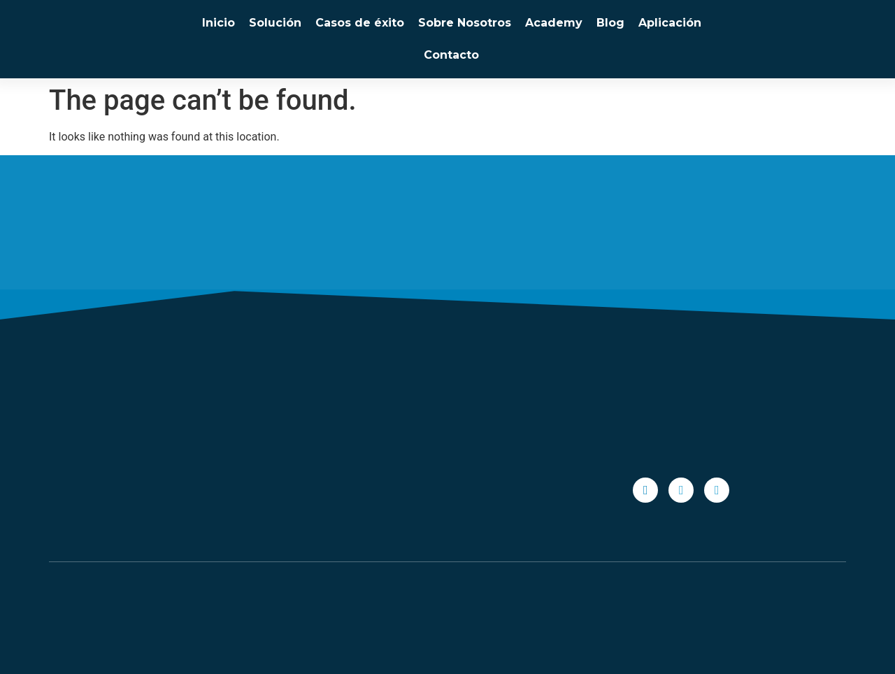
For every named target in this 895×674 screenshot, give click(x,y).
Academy (553, 22)
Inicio (218, 22)
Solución (275, 22)
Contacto (451, 55)
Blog (610, 22)
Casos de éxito (359, 22)
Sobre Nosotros (464, 22)
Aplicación (669, 22)
